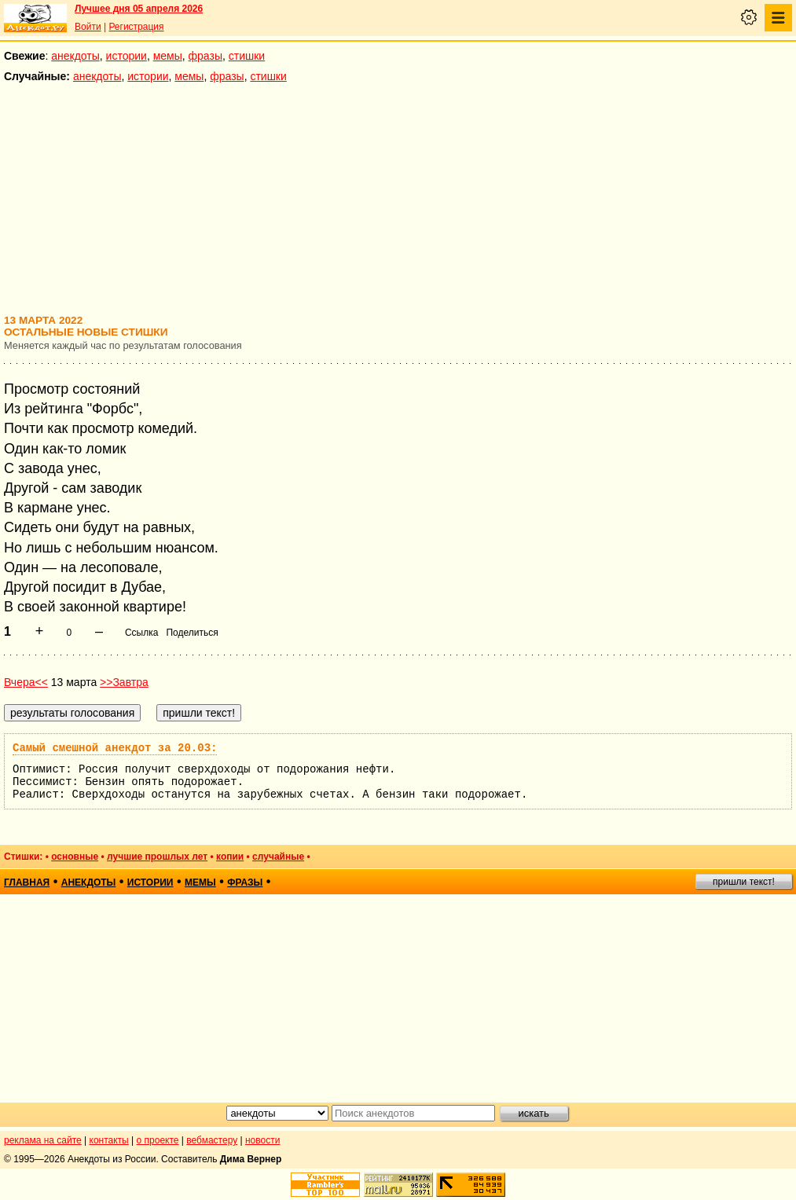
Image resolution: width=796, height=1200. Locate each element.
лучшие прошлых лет (157, 856)
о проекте (158, 1140)
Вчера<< (26, 682)
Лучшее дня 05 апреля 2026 (139, 8)
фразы (205, 56)
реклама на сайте (43, 1140)
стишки (247, 56)
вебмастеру (211, 1140)
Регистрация (135, 26)
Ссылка (141, 632)
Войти (88, 26)
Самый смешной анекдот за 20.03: (115, 748)
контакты (109, 1140)
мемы (167, 56)
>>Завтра (124, 682)
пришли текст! (744, 881)
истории (126, 56)
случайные (278, 856)
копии (230, 856)
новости (262, 1140)
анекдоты (75, 56)
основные (74, 856)
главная (27, 882)
